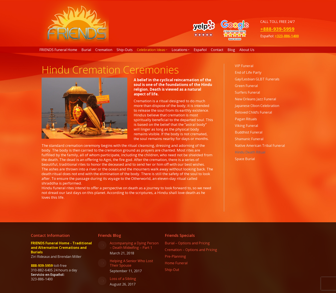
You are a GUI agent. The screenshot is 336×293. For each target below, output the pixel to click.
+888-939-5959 (277, 29)
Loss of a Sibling (123, 278)
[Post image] (102, 245)
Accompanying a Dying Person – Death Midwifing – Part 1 (134, 245)
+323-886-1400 (287, 36)
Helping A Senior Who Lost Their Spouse (131, 263)
